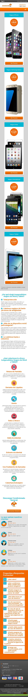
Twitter (10, 665)
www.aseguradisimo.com (9, 673)
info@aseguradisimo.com (10, 672)
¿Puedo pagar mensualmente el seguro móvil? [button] (14, 621)
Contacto (20, 1)
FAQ (18, 1)
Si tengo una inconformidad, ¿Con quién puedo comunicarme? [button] (13, 650)
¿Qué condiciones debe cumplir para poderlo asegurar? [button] (14, 584)
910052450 (13, 670)
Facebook (4, 665)
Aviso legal (21, 686)
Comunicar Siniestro (14, 511)
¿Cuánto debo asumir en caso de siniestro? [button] (15, 627)
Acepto (14, 694)
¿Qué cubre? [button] (12, 579)
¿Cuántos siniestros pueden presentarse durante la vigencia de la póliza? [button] (13, 641)
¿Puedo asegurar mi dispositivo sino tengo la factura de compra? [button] (15, 633)
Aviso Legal (25, 1)
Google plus (16, 665)
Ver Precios (14, 63)
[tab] (14, 579)
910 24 (23, 6)
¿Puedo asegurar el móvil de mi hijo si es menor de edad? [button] (15, 591)
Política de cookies (17, 692)
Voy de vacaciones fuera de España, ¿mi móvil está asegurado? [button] (15, 603)
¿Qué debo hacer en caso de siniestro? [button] (15, 597)
